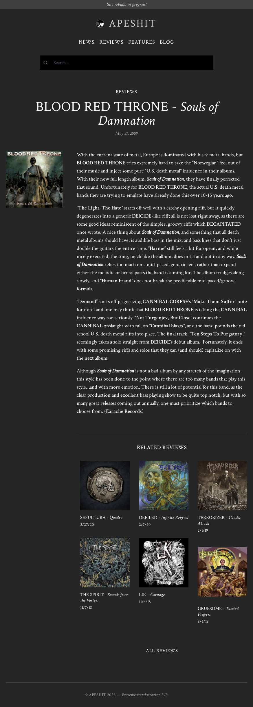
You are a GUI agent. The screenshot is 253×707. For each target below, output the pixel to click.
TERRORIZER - (219, 520)
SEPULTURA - (101, 518)
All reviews (162, 651)
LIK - (152, 595)
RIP (164, 694)
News (87, 42)
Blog (167, 42)
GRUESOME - (218, 611)
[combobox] (126, 62)
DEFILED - (163, 518)
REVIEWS (127, 92)
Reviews (111, 42)
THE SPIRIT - (104, 598)
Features (141, 42)
